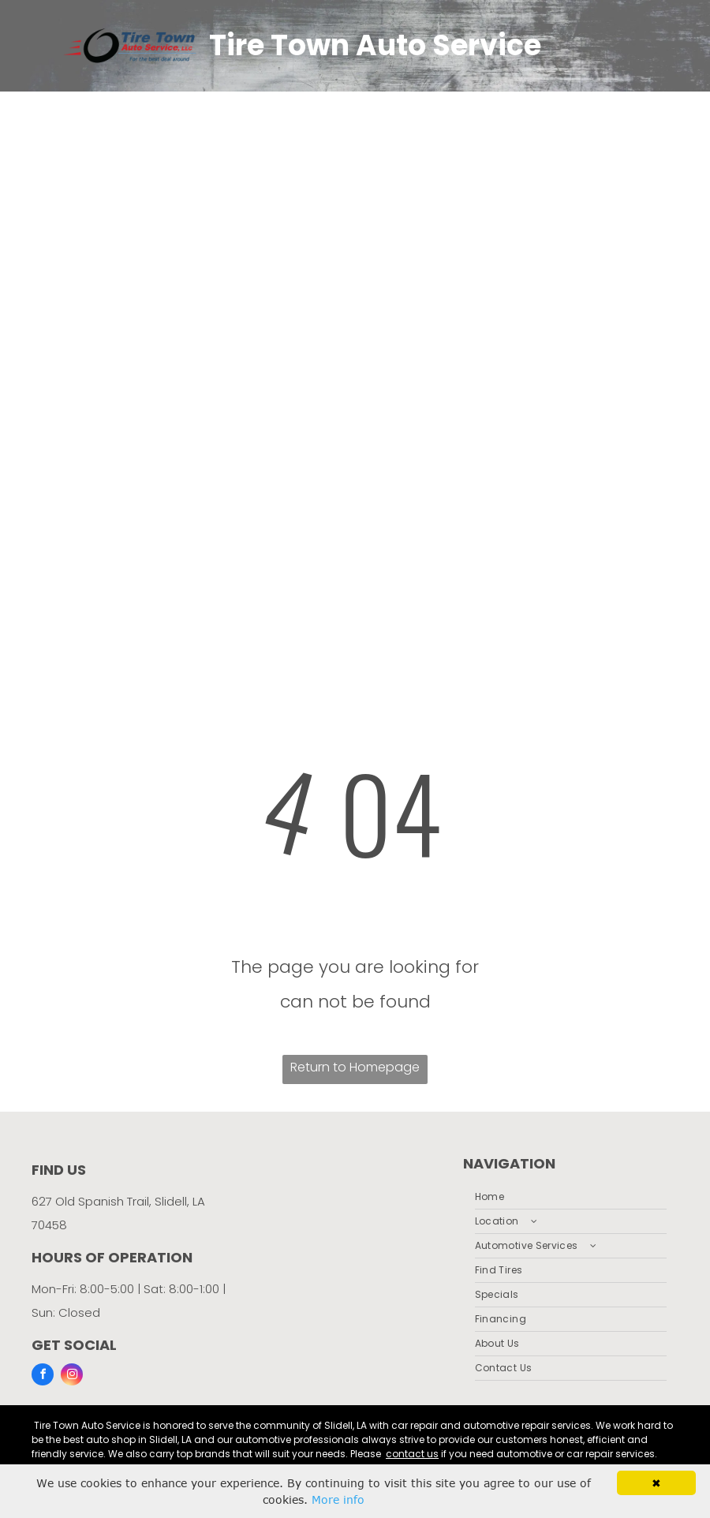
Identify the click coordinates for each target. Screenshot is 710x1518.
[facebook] (43, 1376)
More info (338, 1499)
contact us (412, 1453)
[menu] (675, 306)
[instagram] (72, 1376)
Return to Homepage (355, 1067)
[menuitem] (571, 1197)
